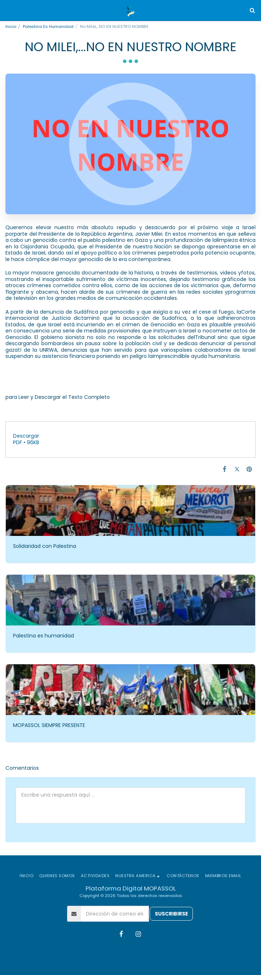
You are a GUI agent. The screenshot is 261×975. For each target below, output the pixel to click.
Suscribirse (171, 913)
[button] (8, 10)
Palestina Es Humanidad (48, 26)
